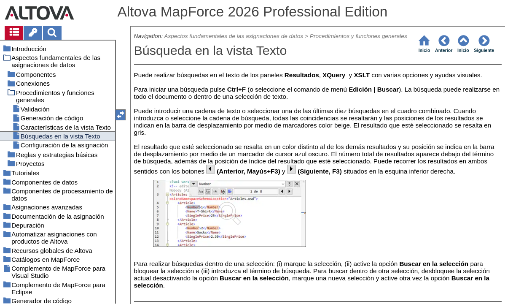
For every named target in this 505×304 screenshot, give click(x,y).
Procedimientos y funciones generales (358, 36)
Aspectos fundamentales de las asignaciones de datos (233, 36)
